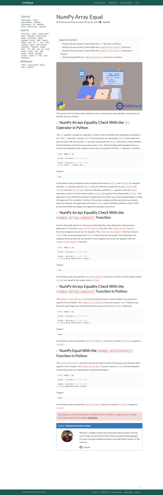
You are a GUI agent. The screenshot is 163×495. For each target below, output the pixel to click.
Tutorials (99, 2)
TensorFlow (25, 47)
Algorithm (42, 26)
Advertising (128, 492)
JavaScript (37, 22)
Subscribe (92, 417)
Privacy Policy (117, 492)
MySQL (31, 53)
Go (43, 49)
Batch (23, 36)
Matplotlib (40, 24)
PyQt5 (23, 26)
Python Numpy (26, 24)
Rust (36, 51)
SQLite (31, 55)
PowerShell (31, 36)
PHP (33, 49)
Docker (32, 40)
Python (34, 34)
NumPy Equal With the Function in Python (92, 57)
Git (34, 24)
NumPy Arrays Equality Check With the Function (96, 47)
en (137, 2)
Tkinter (35, 20)
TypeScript (34, 47)
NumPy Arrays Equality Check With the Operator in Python (91, 43)
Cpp (41, 42)
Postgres (24, 55)
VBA (40, 55)
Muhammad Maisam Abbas (71, 22)
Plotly (38, 40)
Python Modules (26, 22)
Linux (29, 42)
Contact (137, 492)
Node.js (23, 51)
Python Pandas (41, 36)
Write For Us (105, 492)
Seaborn (45, 40)
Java (38, 49)
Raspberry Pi (25, 58)
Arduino (24, 53)
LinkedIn (84, 447)
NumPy (106, 22)
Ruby (41, 51)
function (75, 299)
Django (40, 38)
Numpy (23, 38)
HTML (47, 42)
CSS (28, 49)
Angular (42, 47)
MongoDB (38, 53)
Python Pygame (41, 45)
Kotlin (47, 49)
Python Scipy (25, 34)
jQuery (32, 45)
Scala (45, 55)
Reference (126, 2)
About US (95, 492)
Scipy (23, 67)
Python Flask (32, 38)
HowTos (112, 2)
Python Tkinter (44, 34)
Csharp (30, 51)
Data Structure (32, 26)
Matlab (23, 42)
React (23, 49)
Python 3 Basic (26, 20)
